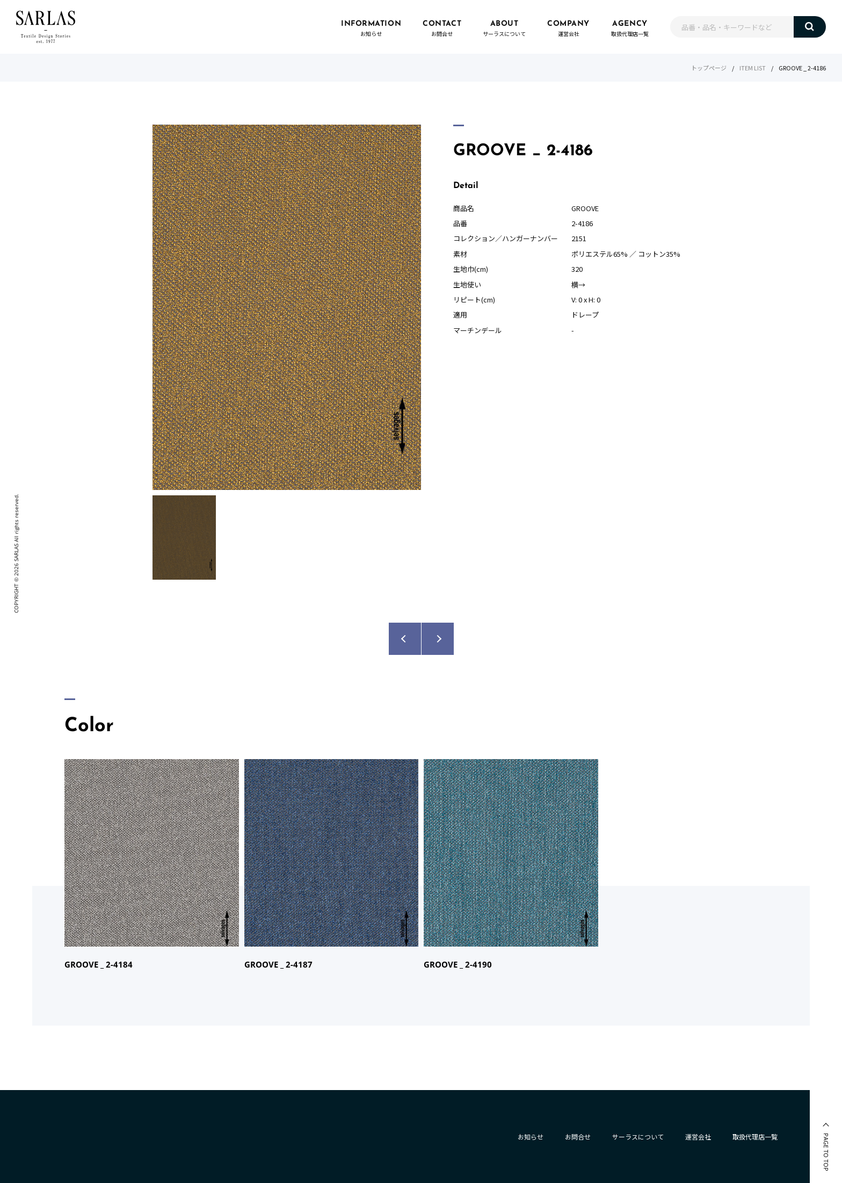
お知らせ (530, 1136)
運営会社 (698, 1136)
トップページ (709, 67)
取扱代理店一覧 (755, 1136)
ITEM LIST (752, 67)
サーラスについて (638, 1136)
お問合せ (578, 1136)
